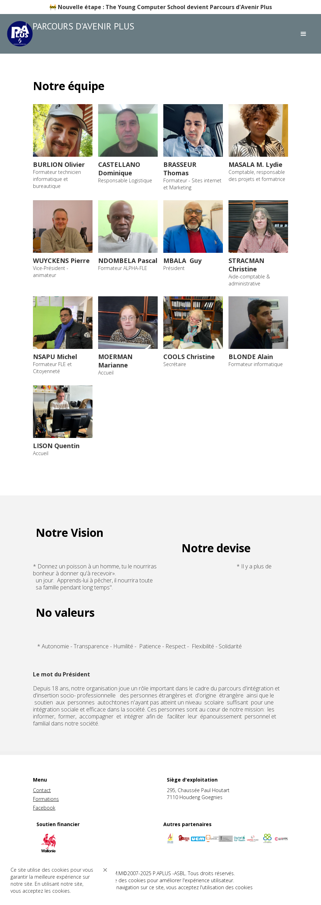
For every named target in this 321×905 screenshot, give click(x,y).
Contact (42, 790)
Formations (46, 799)
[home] (73, 34)
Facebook (44, 807)
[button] (105, 869)
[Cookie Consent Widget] (60, 880)
